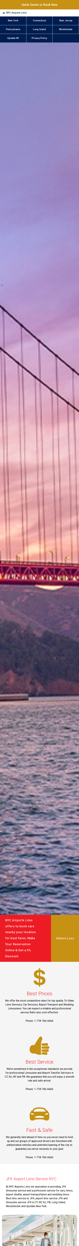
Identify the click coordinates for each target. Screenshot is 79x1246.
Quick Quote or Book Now (39, 5)
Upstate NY (13, 38)
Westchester (66, 29)
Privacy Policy (39, 38)
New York (13, 20)
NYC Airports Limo (16, 12)
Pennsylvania (13, 29)
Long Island (39, 29)
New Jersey (65, 20)
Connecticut (39, 20)
